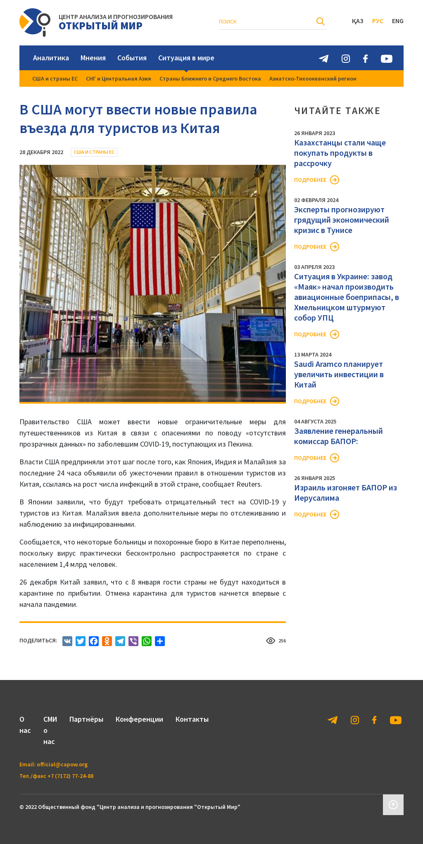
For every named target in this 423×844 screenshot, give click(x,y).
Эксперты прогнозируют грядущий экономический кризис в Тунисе (341, 219)
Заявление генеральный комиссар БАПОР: (338, 436)
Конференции (139, 719)
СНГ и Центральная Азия (118, 78)
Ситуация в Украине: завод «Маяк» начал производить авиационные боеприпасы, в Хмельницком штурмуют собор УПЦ (346, 297)
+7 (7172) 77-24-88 (70, 776)
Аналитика (51, 57)
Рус (377, 21)
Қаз (358, 21)
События (132, 57)
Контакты (192, 719)
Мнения (93, 57)
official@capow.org (62, 764)
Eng (398, 21)
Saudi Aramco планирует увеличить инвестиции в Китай (339, 374)
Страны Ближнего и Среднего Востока (210, 78)
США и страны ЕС (55, 78)
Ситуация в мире (186, 57)
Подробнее (310, 179)
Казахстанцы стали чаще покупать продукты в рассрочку (340, 152)
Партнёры (86, 719)
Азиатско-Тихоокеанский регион (312, 78)
